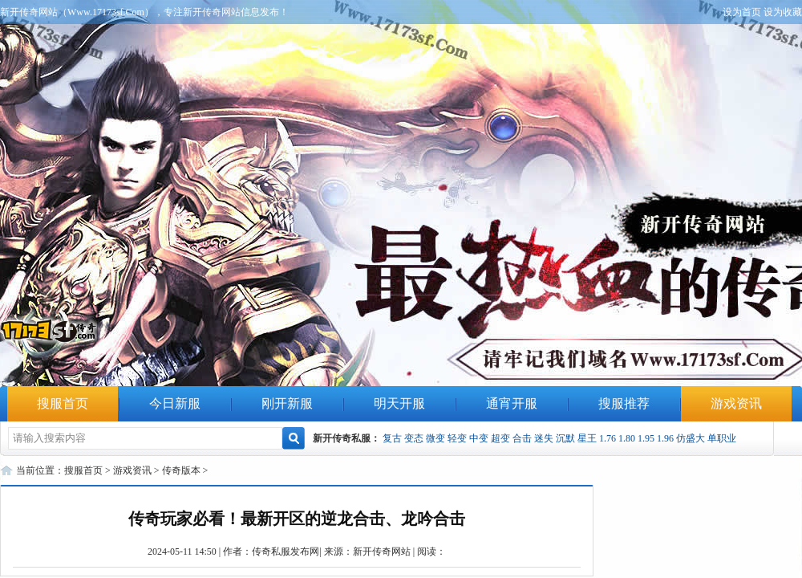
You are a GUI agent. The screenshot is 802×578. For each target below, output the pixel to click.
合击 (522, 438)
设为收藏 (783, 12)
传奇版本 (181, 470)
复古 (392, 438)
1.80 (626, 438)
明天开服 (399, 403)
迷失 (543, 438)
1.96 (665, 438)
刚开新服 (287, 403)
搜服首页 (62, 403)
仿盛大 (690, 438)
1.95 (646, 438)
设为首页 (742, 12)
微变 (435, 438)
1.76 (607, 438)
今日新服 (174, 403)
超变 (500, 438)
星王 (587, 438)
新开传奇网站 (382, 551)
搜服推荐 (624, 403)
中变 (478, 438)
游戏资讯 (736, 403)
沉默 (565, 438)
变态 (413, 438)
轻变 (457, 438)
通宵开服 (511, 403)
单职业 (721, 438)
